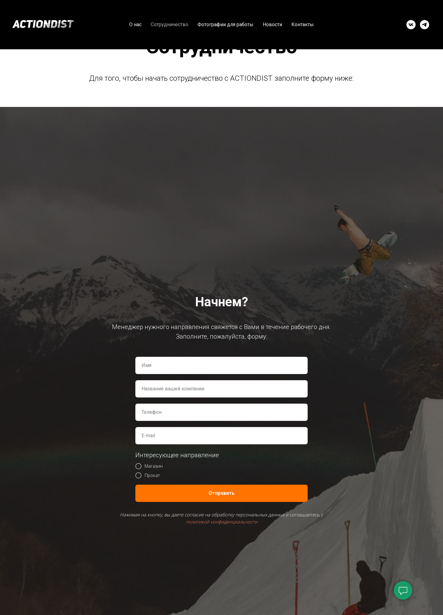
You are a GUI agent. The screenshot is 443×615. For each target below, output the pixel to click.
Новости (272, 24)
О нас (135, 24)
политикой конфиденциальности (221, 522)
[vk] (411, 24)
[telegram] (424, 24)
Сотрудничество (169, 24)
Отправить (221, 493)
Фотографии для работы (225, 24)
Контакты (302, 24)
